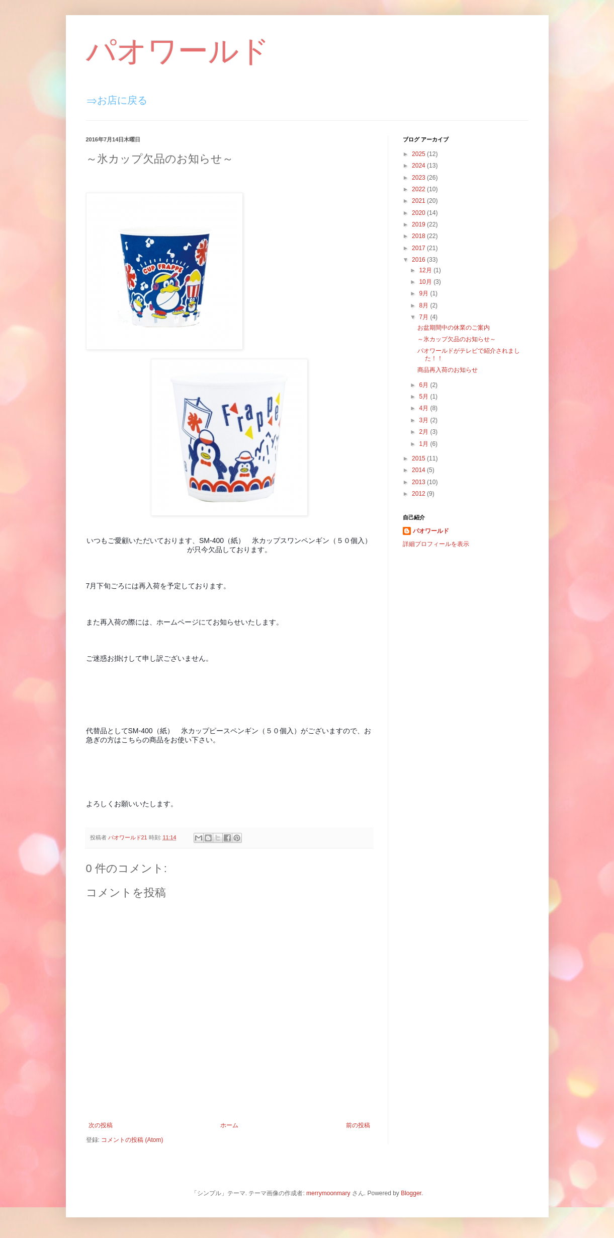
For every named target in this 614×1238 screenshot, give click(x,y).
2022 (419, 189)
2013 (419, 482)
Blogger (411, 1193)
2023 (419, 177)
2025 (419, 154)
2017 (419, 248)
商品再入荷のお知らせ (447, 369)
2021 (419, 200)
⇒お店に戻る (117, 100)
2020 (419, 212)
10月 (426, 281)
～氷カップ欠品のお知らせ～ (456, 339)
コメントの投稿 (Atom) (132, 1139)
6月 (424, 385)
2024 (419, 165)
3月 (424, 420)
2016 (419, 259)
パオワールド (178, 51)
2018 (419, 236)
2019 (419, 224)
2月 (424, 431)
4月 (424, 408)
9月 (424, 293)
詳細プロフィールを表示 (436, 544)
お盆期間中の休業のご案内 (453, 327)
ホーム (229, 1125)
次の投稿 (101, 1125)
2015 (419, 458)
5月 (424, 396)
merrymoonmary (328, 1193)
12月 (426, 270)
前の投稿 (358, 1125)
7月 (424, 317)
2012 (419, 493)
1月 (424, 443)
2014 (419, 470)
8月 (424, 305)
